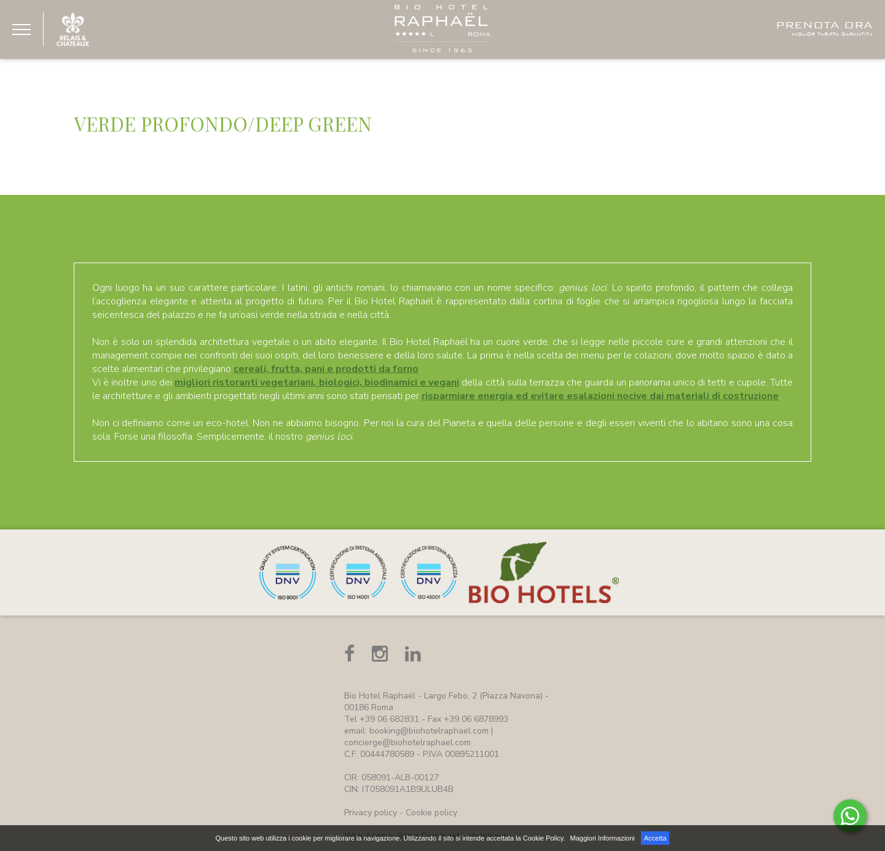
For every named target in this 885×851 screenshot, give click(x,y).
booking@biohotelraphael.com (429, 731)
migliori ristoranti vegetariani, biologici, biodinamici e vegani (317, 382)
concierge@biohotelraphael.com (407, 742)
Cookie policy (431, 812)
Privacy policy (370, 812)
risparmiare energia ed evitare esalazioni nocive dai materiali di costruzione (600, 396)
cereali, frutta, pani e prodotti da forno (326, 369)
